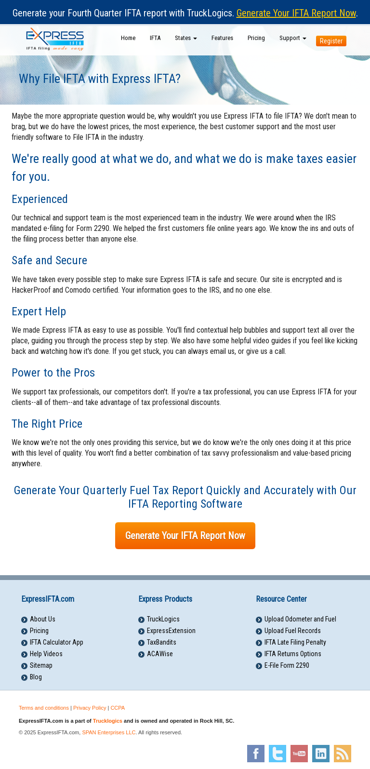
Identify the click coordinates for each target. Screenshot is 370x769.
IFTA (155, 37)
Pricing (256, 37)
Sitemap (41, 665)
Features (222, 37)
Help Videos (46, 654)
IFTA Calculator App (56, 642)
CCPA (117, 708)
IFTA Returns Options (292, 654)
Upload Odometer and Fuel (300, 619)
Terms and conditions (44, 708)
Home (128, 37)
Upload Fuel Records (292, 630)
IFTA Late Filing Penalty (295, 642)
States (186, 37)
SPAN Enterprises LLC (108, 732)
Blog (36, 677)
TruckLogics (163, 619)
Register (331, 41)
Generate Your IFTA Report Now (296, 13)
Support (292, 37)
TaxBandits (161, 642)
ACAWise (160, 654)
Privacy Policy (89, 708)
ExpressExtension (171, 630)
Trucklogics (107, 721)
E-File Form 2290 (286, 665)
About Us (42, 619)
